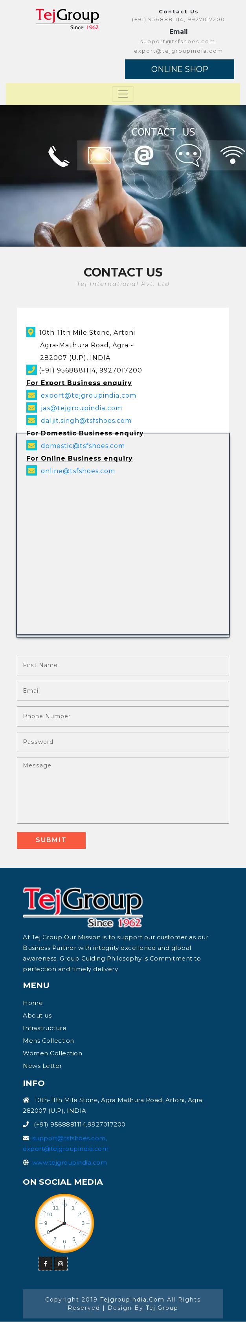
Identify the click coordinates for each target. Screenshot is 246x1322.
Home (33, 1003)
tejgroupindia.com (132, 1300)
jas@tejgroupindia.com (81, 408)
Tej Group (162, 1308)
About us (37, 1016)
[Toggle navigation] (123, 94)
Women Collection (52, 1053)
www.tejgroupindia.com (69, 1163)
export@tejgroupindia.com (88, 395)
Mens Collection (48, 1041)
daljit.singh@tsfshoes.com (86, 420)
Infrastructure (44, 1028)
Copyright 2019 (72, 1300)
